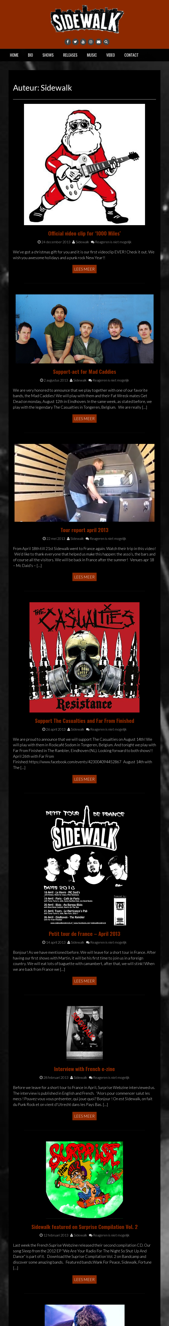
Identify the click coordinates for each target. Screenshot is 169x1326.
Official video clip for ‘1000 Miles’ (84, 233)
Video (110, 55)
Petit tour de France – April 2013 (84, 933)
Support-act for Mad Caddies (84, 371)
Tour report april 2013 (84, 530)
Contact (131, 55)
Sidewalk (80, 242)
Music (92, 55)
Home (14, 55)
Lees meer (84, 269)
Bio (30, 55)
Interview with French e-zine (84, 1069)
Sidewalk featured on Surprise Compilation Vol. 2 (84, 1227)
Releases (70, 55)
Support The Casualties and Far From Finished (84, 720)
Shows (48, 55)
